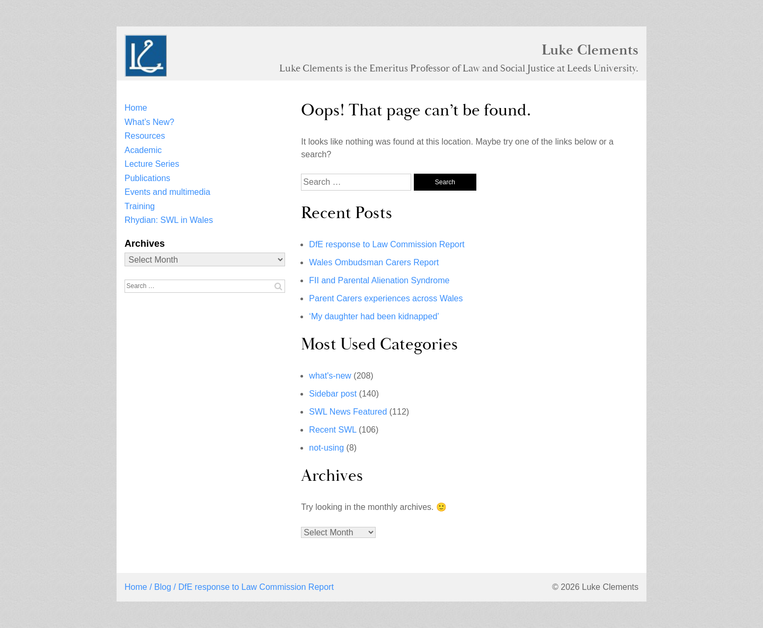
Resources (145, 135)
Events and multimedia (167, 191)
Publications (147, 178)
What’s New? (149, 122)
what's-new (330, 375)
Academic (143, 150)
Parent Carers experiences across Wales (386, 298)
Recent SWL (332, 429)
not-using (326, 447)
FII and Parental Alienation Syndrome (379, 280)
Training (140, 206)
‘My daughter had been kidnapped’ (374, 316)
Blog (162, 586)
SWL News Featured (348, 411)
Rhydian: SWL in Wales (169, 220)
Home (136, 107)
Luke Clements (590, 49)
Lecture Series (152, 163)
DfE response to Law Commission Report (386, 244)
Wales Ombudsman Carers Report (374, 262)
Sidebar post (333, 393)
